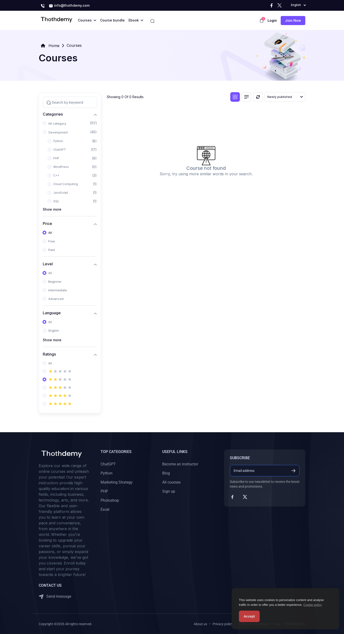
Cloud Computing (65, 184)
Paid (51, 250)
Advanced (56, 299)
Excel (105, 509)
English (53, 330)
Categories (53, 114)
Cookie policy (312, 605)
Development (58, 132)
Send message (55, 596)
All (50, 232)
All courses (171, 482)
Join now (293, 20)
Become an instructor (180, 464)
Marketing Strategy (117, 482)
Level (48, 263)
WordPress (61, 167)
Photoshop (110, 500)
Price (47, 223)
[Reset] (258, 97)
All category (57, 123)
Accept (249, 616)
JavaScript (60, 192)
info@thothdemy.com (69, 5)
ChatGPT (59, 149)
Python (58, 141)
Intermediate (57, 290)
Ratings (49, 354)
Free (51, 241)
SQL (56, 201)
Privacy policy (223, 624)
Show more (52, 209)
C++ (56, 175)
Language (52, 312)
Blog (166, 473)
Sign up (168, 491)
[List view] (246, 97)
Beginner (55, 281)
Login (272, 20)
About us (200, 624)
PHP (56, 158)
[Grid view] (235, 97)
